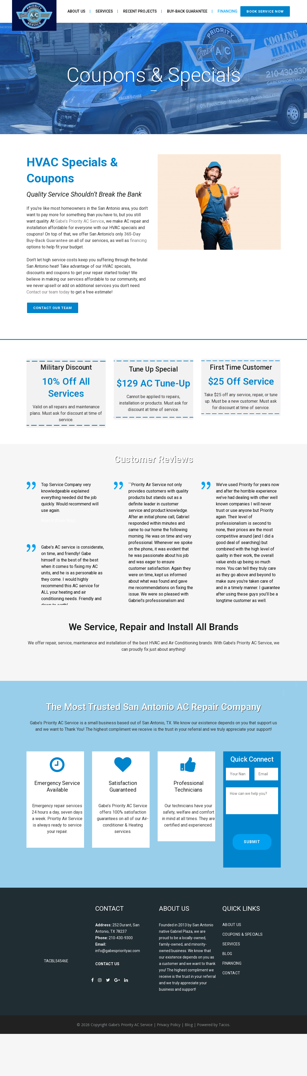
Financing (231, 1005)
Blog (227, 995)
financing (138, 240)
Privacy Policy (168, 1066)
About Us (231, 966)
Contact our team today (48, 292)
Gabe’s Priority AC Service (79, 221)
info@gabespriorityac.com (117, 992)
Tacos (224, 1066)
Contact (231, 1015)
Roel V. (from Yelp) (58, 520)
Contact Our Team (52, 308)
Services (231, 986)
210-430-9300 (121, 980)
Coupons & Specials (242, 976)
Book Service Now (265, 11)
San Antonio (109, 208)
